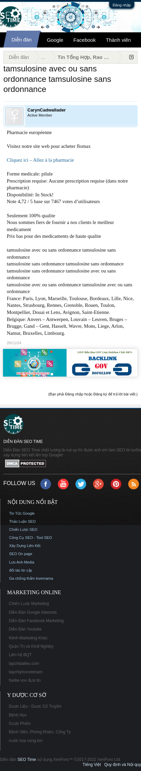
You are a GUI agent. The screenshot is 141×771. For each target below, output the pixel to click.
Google (55, 40)
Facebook (84, 40)
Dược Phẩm (20, 723)
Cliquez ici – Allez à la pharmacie (40, 160)
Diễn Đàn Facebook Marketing (36, 620)
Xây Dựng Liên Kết (25, 546)
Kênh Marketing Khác (28, 638)
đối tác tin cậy (20, 570)
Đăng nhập (122, 5)
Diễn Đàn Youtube (25, 629)
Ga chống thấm (22, 578)
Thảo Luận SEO (22, 521)
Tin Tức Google (21, 513)
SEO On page (20, 554)
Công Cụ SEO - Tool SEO (30, 538)
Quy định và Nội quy (122, 764)
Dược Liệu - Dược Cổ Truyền (35, 706)
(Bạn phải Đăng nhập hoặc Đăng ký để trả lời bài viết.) (93, 394)
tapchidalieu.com (24, 663)
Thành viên (118, 40)
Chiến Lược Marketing (29, 603)
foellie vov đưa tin (25, 680)
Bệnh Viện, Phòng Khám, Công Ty (40, 732)
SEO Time (27, 759)
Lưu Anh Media (21, 562)
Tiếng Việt (92, 764)
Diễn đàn (21, 39)
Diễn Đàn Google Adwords (33, 612)
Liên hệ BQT (20, 654)
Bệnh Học (18, 715)
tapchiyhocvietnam (25, 672)
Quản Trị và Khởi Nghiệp (31, 646)
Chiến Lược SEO (23, 529)
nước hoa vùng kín (26, 740)
